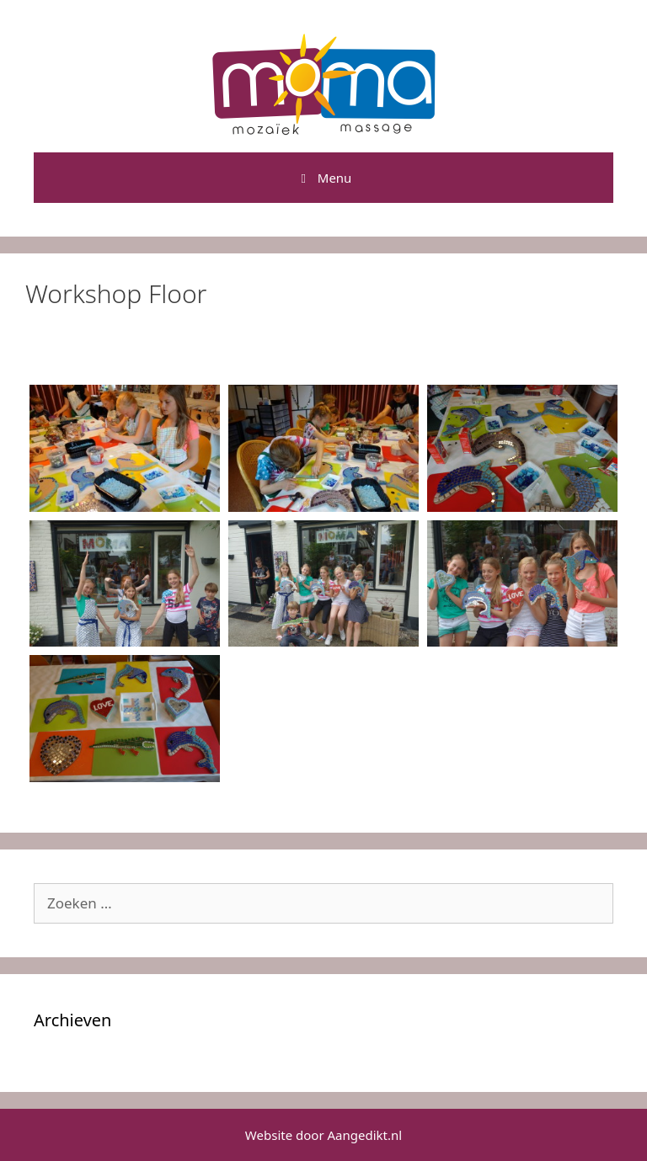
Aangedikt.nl (365, 1134)
